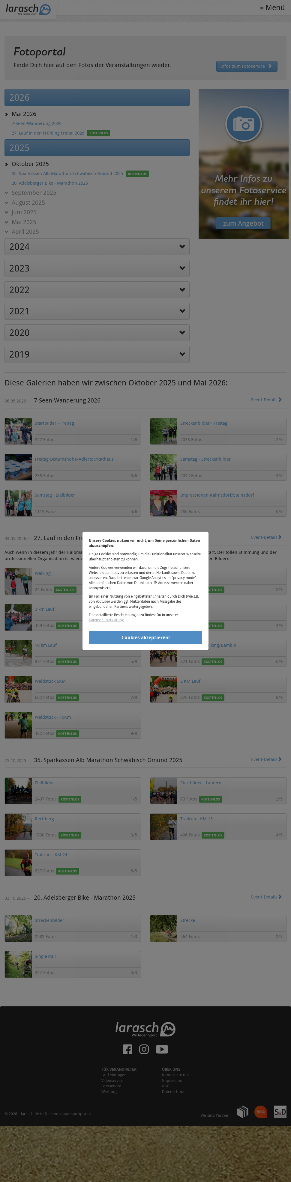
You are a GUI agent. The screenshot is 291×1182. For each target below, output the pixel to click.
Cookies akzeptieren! (146, 637)
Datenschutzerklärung (106, 619)
